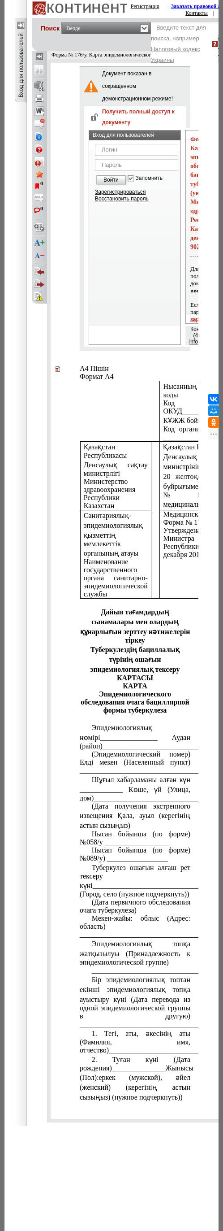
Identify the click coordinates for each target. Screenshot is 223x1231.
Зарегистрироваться (120, 192)
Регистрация (145, 6)
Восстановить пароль (122, 199)
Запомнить (149, 178)
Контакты (196, 13)
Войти (111, 180)
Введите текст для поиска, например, (178, 43)
